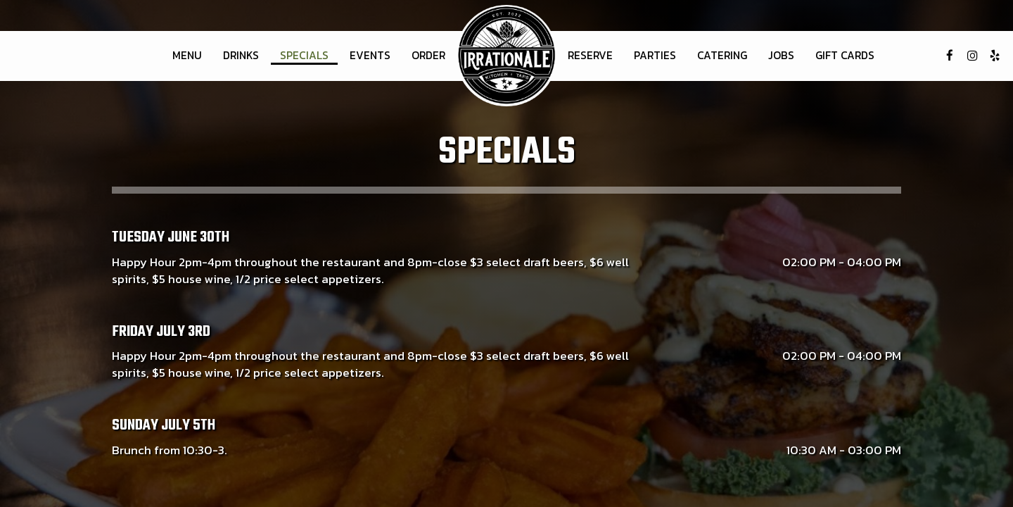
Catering (722, 56)
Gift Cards (844, 56)
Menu (187, 56)
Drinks (241, 56)
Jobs (781, 56)
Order (428, 56)
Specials (304, 56)
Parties (655, 56)
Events (370, 56)
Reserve (590, 56)
